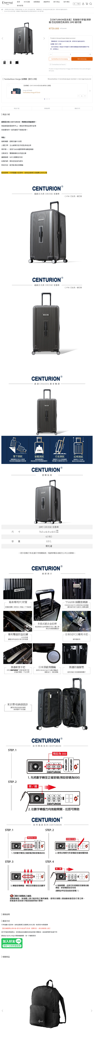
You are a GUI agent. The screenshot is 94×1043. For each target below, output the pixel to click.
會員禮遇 (4, 1012)
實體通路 (4, 1023)
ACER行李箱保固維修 (29, 1020)
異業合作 (4, 1020)
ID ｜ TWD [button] (77, 4)
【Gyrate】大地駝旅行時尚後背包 (45, 988)
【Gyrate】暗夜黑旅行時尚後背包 (16, 988)
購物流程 (25, 1009)
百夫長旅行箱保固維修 (29, 1017)
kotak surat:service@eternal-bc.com (51, 1022)
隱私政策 (4, 1017)
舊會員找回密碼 (5, 1014)
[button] (44, 38)
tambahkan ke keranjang (59, 59)
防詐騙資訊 (26, 1023)
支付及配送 (26, 1012)
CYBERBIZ (74, 1038)
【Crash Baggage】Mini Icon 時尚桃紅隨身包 (76, 989)
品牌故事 (4, 1009)
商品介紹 (16, 108)
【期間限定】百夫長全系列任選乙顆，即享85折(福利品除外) (67, 41)
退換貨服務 (26, 1014)
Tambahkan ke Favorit (58, 64)
